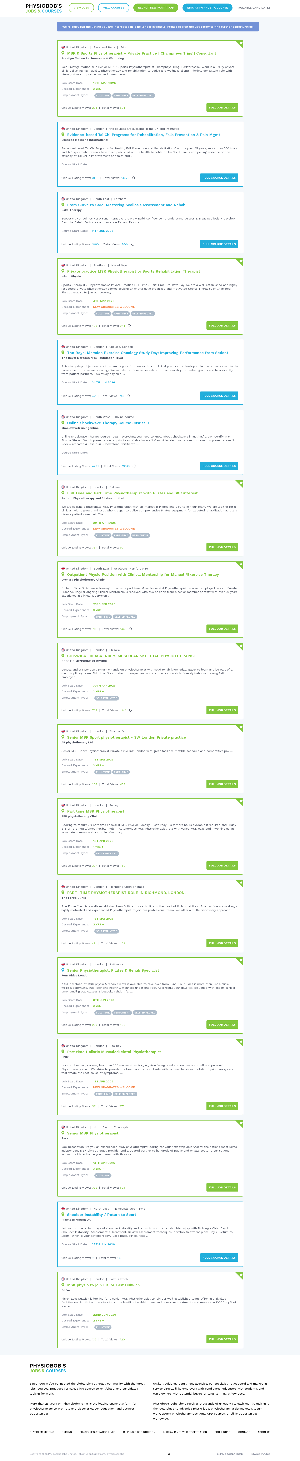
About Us (264, 1424)
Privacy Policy (260, 1446)
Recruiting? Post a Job (153, 8)
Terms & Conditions (229, 1446)
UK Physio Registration (138, 1424)
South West (102, 414)
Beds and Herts (104, 47)
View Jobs (77, 8)
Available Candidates (253, 8)
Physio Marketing (42, 1424)
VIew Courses (110, 8)
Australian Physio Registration (184, 1424)
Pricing (66, 1424)
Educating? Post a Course (205, 8)
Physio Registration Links (97, 1424)
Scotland (100, 264)
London (99, 128)
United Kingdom (77, 47)
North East (101, 1121)
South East (101, 198)
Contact (243, 1424)
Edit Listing (222, 1424)
